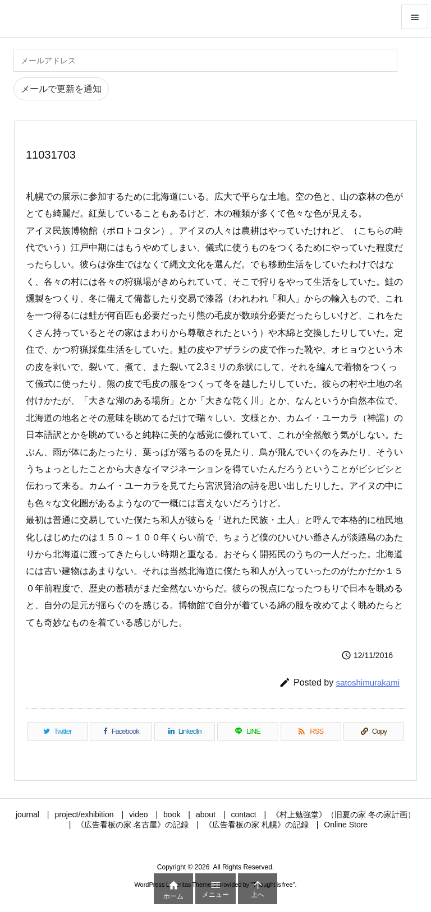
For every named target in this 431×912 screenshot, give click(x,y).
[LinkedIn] (184, 731)
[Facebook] (121, 731)
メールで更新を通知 (61, 89)
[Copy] (373, 731)
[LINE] (247, 731)
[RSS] (311, 731)
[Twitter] (57, 731)
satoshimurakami (368, 682)
